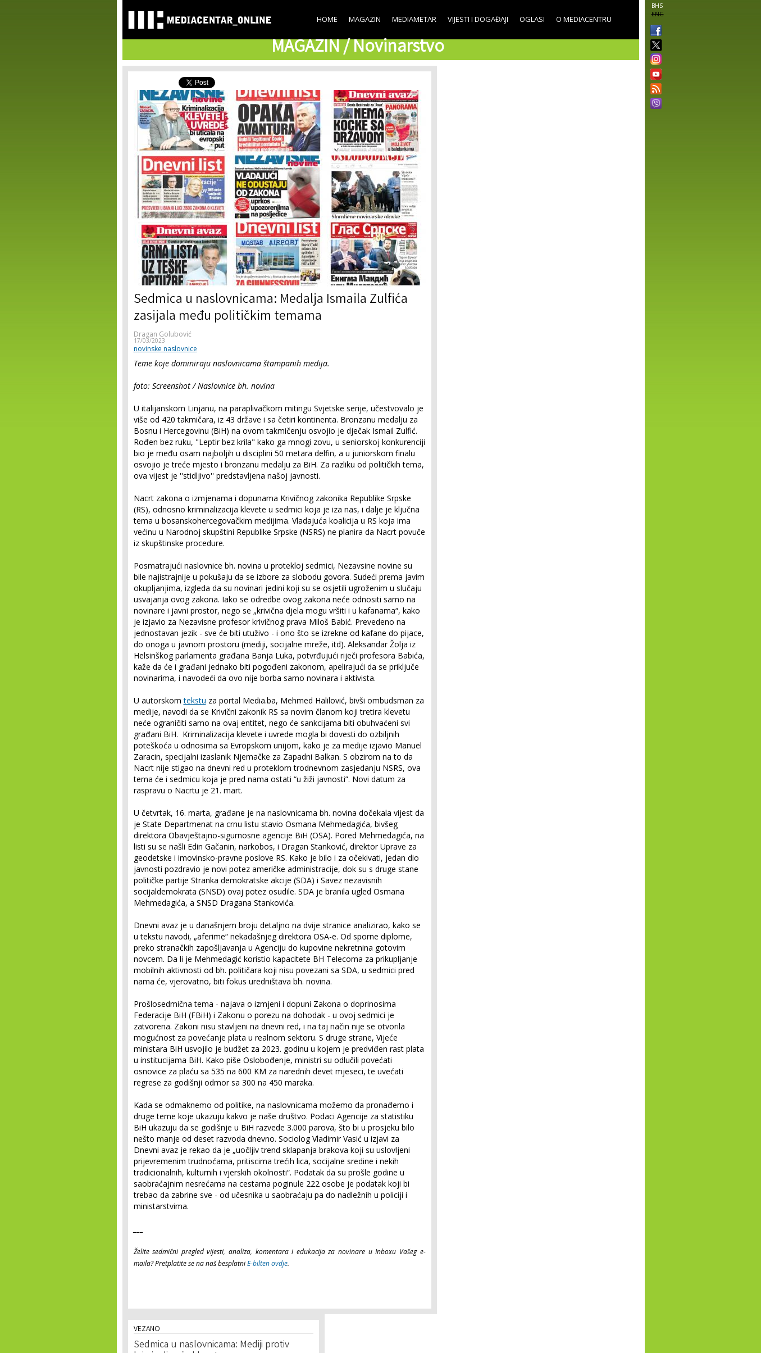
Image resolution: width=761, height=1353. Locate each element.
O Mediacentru (584, 19)
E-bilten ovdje (267, 1263)
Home (327, 19)
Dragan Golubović (163, 334)
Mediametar (414, 19)
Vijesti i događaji (478, 19)
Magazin (365, 19)
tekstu (195, 700)
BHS (657, 6)
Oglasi (532, 19)
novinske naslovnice (165, 348)
